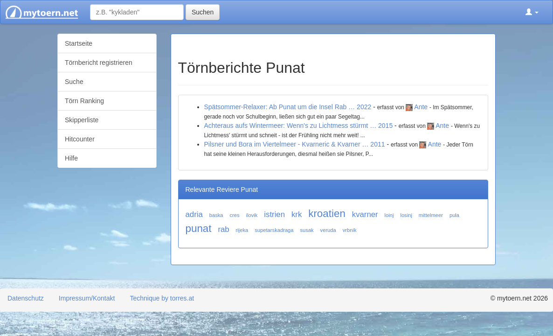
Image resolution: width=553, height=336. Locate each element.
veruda (328, 230)
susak (306, 230)
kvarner (365, 214)
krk (296, 214)
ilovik (252, 215)
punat (199, 228)
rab (223, 229)
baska (216, 215)
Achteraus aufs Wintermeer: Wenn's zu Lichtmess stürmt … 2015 (298, 125)
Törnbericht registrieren (98, 62)
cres (234, 215)
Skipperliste (81, 120)
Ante (421, 107)
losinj (406, 215)
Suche (74, 81)
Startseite (78, 43)
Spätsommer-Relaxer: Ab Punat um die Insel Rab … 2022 (288, 107)
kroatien (327, 213)
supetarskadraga (274, 230)
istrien (274, 214)
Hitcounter (80, 139)
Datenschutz (25, 298)
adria (194, 214)
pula (454, 215)
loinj (389, 215)
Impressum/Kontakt (87, 298)
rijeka (242, 230)
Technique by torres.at (162, 298)
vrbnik (350, 230)
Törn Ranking (84, 101)
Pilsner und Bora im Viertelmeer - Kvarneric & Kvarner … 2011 (294, 144)
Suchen (203, 12)
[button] (532, 12)
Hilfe (71, 158)
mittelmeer (431, 215)
